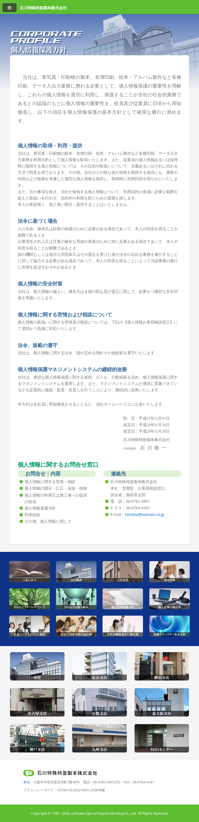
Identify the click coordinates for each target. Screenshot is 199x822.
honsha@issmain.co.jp (144, 514)
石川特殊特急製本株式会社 (43, 7)
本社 (26, 782)
